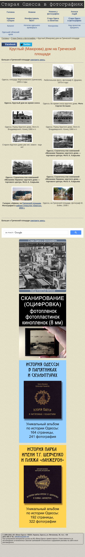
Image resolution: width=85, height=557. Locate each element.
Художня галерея (11, 19)
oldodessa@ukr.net (21, 537)
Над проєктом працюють (74, 26)
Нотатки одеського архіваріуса (32, 26)
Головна (10, 12)
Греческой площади (31, 203)
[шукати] (35, 232)
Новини (31, 12)
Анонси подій (74, 13)
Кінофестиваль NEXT (32, 19)
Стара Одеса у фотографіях (42, 240)
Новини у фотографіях (53, 13)
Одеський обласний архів (10, 33)
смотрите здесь (37, 60)
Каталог (10, 26)
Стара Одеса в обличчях (53, 19)
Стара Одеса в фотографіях (74, 19)
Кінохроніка (53, 26)
